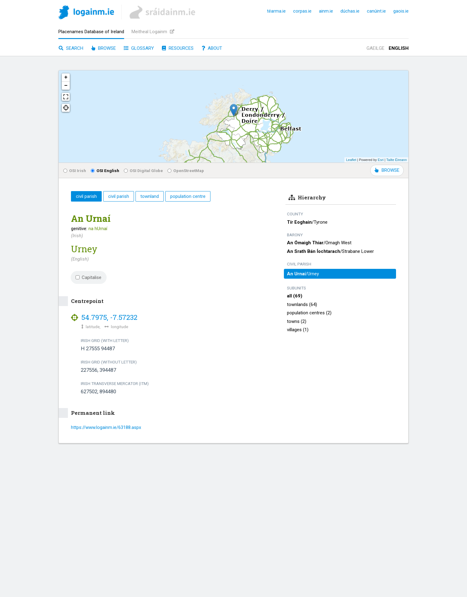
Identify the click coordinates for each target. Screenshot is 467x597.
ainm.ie (326, 11)
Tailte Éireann (396, 160)
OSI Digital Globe (143, 170)
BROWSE (387, 170)
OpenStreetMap (185, 170)
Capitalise (88, 277)
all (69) (294, 296)
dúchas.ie (349, 11)
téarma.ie (276, 11)
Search (71, 48)
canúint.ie (376, 11)
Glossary (139, 48)
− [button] (66, 85)
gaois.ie (401, 11)
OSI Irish (74, 170)
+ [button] (66, 77)
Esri (381, 160)
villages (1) (297, 329)
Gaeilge (375, 48)
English (399, 48)
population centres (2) (309, 313)
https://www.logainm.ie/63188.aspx (106, 427)
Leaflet (351, 160)
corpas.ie (302, 11)
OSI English (105, 170)
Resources (178, 48)
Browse (103, 48)
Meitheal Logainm (152, 31)
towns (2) (296, 321)
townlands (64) (302, 304)
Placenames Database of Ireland (91, 31)
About (212, 48)
